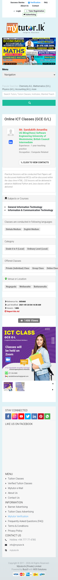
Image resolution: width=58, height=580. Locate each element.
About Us (11, 493)
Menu (5, 69)
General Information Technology (25, 207)
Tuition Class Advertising (19, 511)
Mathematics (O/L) (41, 86)
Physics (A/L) (8, 89)
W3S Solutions (39, 569)
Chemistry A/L (25, 86)
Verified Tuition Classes (18, 483)
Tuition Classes (14, 478)
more (34, 89)
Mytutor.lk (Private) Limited (29, 566)
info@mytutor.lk (17, 545)
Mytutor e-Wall (14, 488)
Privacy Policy (13, 530)
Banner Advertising (16, 506)
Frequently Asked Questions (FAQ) (24, 521)
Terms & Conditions (16, 526)
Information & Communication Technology (30, 210)
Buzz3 (25, 569)
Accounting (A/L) (23, 89)
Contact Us (12, 497)
